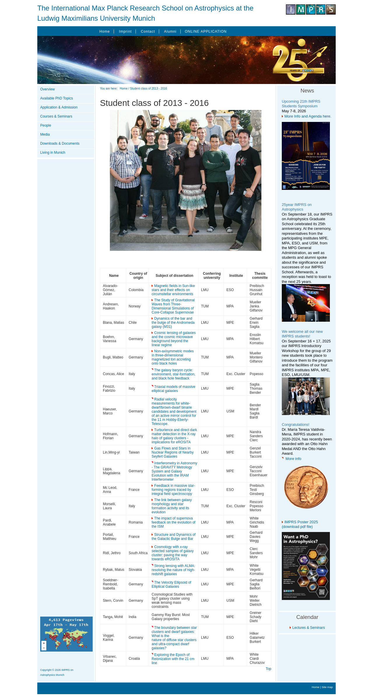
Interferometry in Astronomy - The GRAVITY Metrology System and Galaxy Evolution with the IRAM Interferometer (174, 471)
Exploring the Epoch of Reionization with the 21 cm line (173, 659)
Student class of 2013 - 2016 (148, 88)
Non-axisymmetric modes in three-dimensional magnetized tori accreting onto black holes (172, 357)
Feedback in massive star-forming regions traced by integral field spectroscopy (173, 490)
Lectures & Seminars (308, 628)
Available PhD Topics (56, 98)
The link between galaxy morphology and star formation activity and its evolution (172, 506)
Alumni (170, 31)
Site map (327, 687)
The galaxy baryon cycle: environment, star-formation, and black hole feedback (173, 374)
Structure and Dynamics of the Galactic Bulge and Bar (173, 537)
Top (268, 669)
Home (104, 31)
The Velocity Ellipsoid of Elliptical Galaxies (171, 584)
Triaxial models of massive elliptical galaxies (173, 389)
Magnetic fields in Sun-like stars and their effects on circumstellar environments (173, 290)
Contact (148, 31)
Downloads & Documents (60, 143)
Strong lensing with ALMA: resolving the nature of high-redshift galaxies (173, 570)
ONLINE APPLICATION (206, 31)
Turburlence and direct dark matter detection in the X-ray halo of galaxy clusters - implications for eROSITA (174, 436)
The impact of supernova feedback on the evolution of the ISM (173, 522)
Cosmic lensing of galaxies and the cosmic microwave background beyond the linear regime (174, 339)
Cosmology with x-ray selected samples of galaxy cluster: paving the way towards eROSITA (172, 553)
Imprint (125, 31)
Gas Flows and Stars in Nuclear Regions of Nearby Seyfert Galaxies (172, 452)
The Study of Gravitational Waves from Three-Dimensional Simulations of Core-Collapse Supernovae (173, 306)
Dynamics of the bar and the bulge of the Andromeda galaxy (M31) (173, 322)
